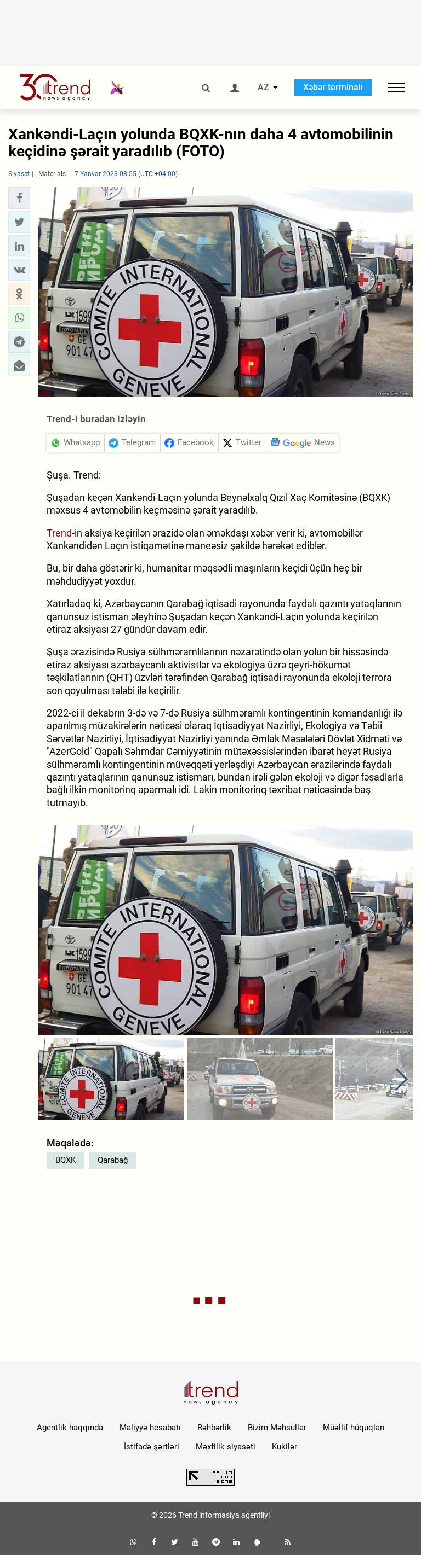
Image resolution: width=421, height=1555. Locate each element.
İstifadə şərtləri (151, 1447)
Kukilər (284, 1447)
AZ (263, 87)
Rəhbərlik (214, 1427)
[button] (19, 198)
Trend (59, 533)
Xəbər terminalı (333, 87)
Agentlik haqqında (70, 1427)
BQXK (65, 1160)
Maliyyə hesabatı (150, 1427)
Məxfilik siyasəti (225, 1447)
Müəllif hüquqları (354, 1427)
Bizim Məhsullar (277, 1427)
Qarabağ (113, 1160)
